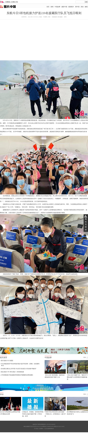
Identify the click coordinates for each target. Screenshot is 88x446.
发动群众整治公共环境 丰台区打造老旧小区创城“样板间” (18, 368)
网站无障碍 (86, 224)
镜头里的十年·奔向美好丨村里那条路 (12, 372)
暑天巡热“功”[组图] (7, 360)
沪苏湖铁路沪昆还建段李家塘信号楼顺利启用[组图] (17, 375)
